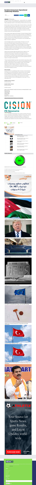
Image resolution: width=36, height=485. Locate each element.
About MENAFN (8, 475)
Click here (11, 466)
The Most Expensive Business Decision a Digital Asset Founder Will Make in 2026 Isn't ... (14, 174)
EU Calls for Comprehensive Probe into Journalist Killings (17, 305)
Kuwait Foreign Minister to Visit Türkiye (13, 344)
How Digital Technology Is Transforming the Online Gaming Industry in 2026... (13, 170)
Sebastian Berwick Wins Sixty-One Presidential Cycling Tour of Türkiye (18, 363)
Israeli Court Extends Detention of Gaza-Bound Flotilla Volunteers (16, 325)
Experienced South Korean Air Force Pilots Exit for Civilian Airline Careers (17, 258)
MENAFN (6, 20)
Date (6, 16)
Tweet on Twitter (21, 16)
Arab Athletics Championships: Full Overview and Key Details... (11, 171)
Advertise (7, 474)
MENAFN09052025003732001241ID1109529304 (13, 99)
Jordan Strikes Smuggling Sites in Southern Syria (15, 220)
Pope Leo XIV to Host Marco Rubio (12, 286)
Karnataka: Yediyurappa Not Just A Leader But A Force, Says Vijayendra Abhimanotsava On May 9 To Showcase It (17, 400)
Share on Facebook (16, 16)
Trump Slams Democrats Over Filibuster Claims (15, 239)
